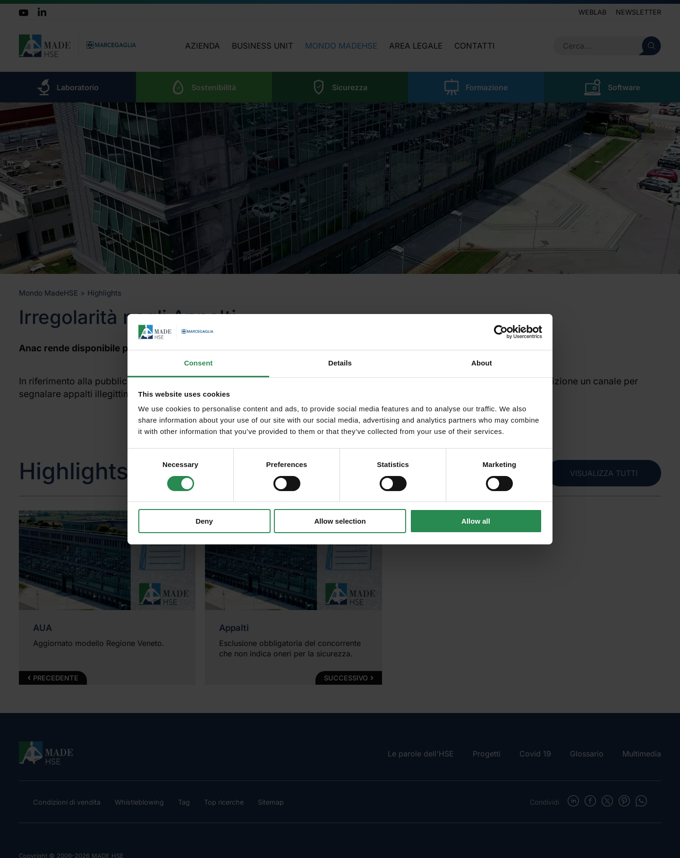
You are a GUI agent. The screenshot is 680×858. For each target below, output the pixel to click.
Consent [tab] (198, 363)
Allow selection (340, 521)
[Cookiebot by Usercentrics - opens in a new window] (500, 332)
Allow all (475, 521)
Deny (204, 521)
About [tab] (481, 363)
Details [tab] (340, 363)
